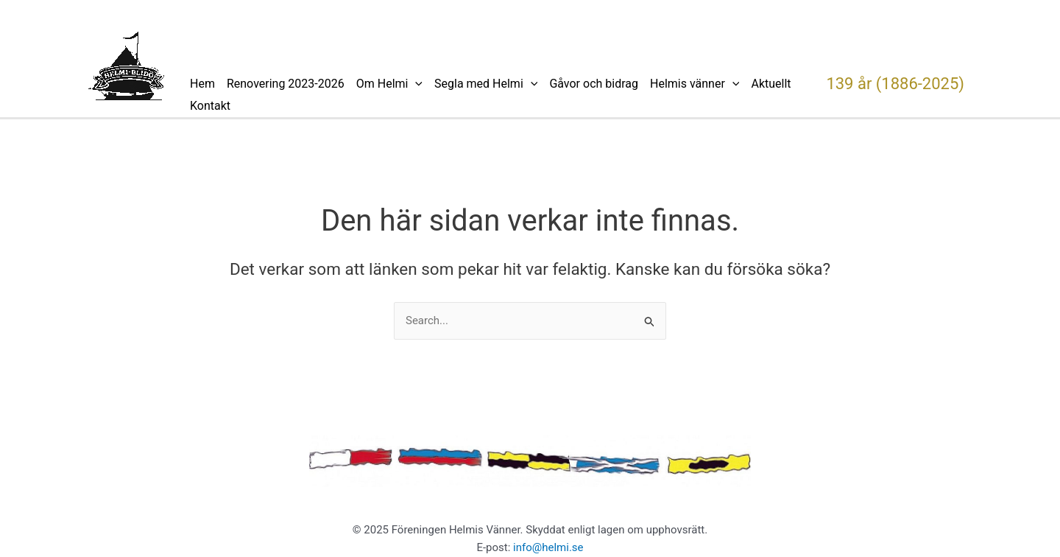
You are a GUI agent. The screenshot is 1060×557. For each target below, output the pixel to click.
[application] (415, 84)
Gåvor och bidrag (593, 84)
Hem (202, 84)
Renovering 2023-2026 (285, 84)
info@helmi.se (548, 547)
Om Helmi (389, 84)
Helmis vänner (694, 84)
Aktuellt (771, 84)
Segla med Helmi (485, 84)
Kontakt (210, 106)
